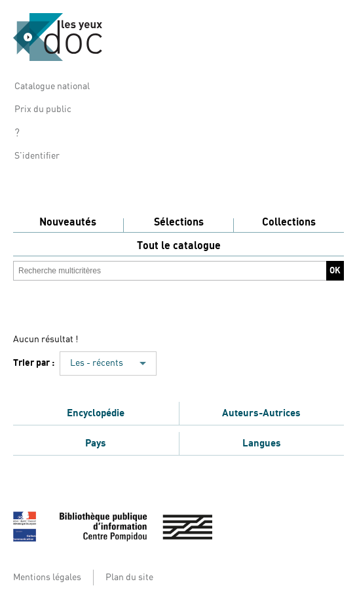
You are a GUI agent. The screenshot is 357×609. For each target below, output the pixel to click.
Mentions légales (47, 577)
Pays (95, 443)
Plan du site (129, 577)
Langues (261, 443)
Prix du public (42, 109)
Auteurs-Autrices (261, 413)
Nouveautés (67, 222)
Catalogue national (52, 86)
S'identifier (37, 156)
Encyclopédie (95, 413)
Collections (289, 222)
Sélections (179, 222)
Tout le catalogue (179, 246)
